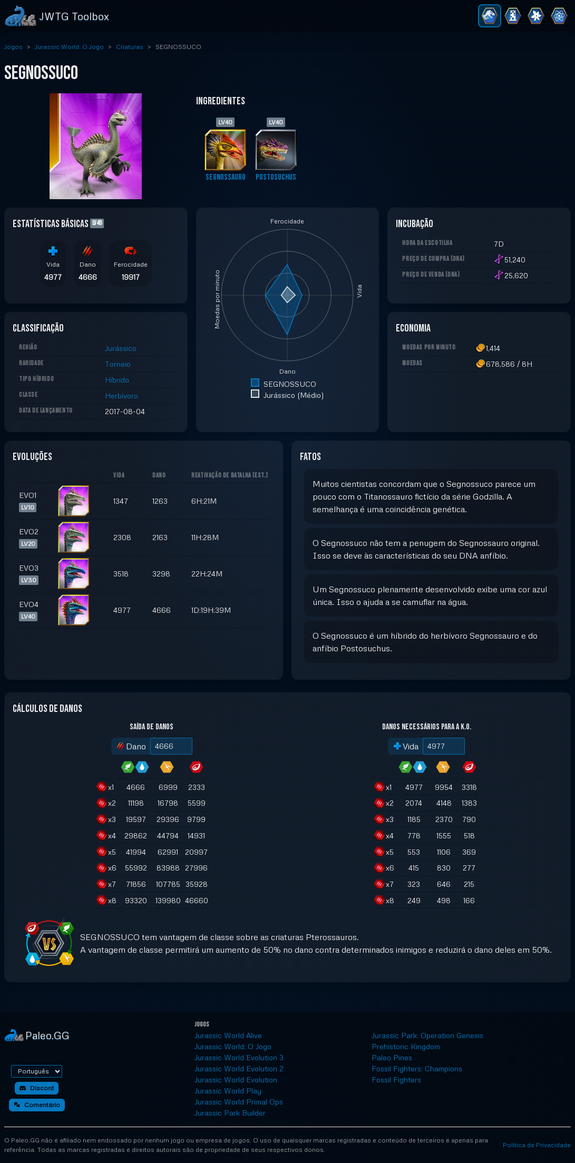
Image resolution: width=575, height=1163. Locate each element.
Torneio (118, 363)
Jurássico (121, 348)
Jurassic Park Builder (230, 1112)
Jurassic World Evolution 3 (239, 1057)
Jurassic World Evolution (235, 1079)
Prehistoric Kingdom (406, 1046)
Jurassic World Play (227, 1090)
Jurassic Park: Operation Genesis (427, 1035)
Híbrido (117, 379)
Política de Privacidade (537, 1145)
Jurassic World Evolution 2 (239, 1068)
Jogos (13, 47)
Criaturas (129, 47)
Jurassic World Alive (228, 1035)
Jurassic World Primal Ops (238, 1101)
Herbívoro (121, 395)
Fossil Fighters (396, 1079)
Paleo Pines (392, 1057)
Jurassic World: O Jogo (69, 47)
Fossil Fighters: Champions (417, 1068)
